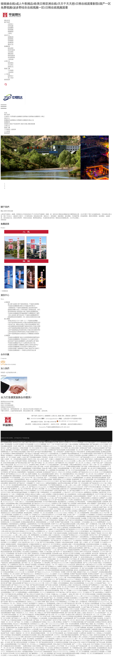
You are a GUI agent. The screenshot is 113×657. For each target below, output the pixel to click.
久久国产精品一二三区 (49, 550)
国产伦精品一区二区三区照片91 (45, 463)
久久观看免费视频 (21, 592)
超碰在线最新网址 (94, 600)
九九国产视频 (85, 607)
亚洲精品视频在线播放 (93, 451)
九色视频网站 (66, 537)
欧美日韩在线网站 (100, 568)
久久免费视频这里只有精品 (38, 622)
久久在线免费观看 (56, 492)
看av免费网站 (20, 579)
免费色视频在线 (17, 507)
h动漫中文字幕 (52, 455)
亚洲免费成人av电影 (65, 585)
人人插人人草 (16, 649)
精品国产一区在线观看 (61, 611)
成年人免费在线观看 (101, 470)
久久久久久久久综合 (60, 513)
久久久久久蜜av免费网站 (80, 590)
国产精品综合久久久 (27, 574)
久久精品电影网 (61, 607)
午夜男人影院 (58, 640)
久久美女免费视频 (59, 529)
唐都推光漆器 (8, 124)
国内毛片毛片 (93, 535)
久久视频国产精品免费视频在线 (69, 453)
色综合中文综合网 (9, 653)
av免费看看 (51, 470)
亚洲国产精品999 (70, 451)
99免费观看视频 (78, 477)
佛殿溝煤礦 (31, 124)
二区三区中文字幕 (27, 477)
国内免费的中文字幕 (51, 442)
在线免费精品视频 (94, 538)
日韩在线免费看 (6, 509)
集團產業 (7, 46)
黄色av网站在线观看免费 (45, 635)
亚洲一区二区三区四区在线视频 (86, 594)
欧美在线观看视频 (25, 503)
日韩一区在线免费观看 (72, 624)
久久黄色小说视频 (63, 609)
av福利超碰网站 (40, 529)
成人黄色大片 (67, 640)
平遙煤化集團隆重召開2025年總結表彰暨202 (21, 306)
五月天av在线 (97, 546)
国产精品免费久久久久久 (88, 457)
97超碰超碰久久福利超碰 (35, 472)
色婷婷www (42, 603)
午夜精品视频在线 (22, 544)
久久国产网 (24, 618)
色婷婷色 (20, 587)
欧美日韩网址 (17, 551)
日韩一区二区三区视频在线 (102, 464)
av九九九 (13, 559)
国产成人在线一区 (51, 614)
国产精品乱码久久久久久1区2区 (89, 472)
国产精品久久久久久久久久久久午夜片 (47, 481)
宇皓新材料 (16, 124)
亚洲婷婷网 (75, 479)
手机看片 (91, 511)
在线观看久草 (17, 514)
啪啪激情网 (87, 649)
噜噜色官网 (12, 483)
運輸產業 (10, 53)
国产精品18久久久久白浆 (61, 605)
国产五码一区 (11, 587)
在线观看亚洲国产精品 (86, 570)
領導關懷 (10, 41)
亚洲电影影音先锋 (20, 481)
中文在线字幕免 (69, 531)
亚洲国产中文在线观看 (26, 444)
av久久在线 (54, 525)
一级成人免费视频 (6, 466)
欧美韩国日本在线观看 (29, 635)
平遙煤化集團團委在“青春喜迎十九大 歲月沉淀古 (23, 339)
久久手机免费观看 (27, 548)
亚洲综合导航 (70, 614)
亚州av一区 (58, 474)
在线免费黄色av (85, 537)
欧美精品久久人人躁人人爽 (39, 624)
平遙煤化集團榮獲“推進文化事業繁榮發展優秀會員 (23, 337)
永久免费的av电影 (46, 535)
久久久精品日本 (39, 570)
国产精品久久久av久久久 (43, 572)
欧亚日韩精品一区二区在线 (44, 648)
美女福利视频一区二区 (63, 470)
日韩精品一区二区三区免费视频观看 (91, 653)
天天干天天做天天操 (81, 600)
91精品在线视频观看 (95, 476)
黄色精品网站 (101, 457)
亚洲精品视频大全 (85, 533)
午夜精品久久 (79, 579)
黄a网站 (20, 627)
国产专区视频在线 (28, 614)
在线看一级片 (78, 542)
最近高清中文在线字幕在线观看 (35, 637)
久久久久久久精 (19, 572)
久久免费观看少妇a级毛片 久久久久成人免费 (21, 516)
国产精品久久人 (89, 488)
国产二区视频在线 (92, 524)
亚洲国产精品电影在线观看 (78, 574)
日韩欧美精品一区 (75, 568)
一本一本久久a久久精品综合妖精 (11, 640)
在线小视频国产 (92, 503)
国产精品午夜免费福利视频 (43, 451)
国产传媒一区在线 (43, 466)
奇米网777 (43, 464)
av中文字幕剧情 (40, 649)
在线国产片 (70, 629)
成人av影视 (49, 611)
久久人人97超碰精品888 (47, 592)
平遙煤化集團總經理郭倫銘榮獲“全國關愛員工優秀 (23, 313)
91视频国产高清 (60, 459)
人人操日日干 (66, 492)
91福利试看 (17, 455)
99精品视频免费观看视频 (26, 577)
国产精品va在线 (32, 466)
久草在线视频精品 (63, 583)
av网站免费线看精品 (75, 464)
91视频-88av (55, 594)
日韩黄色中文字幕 (61, 538)
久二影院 (77, 476)
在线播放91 (9, 455)
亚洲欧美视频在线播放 (73, 466)
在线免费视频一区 (20, 496)
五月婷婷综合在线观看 (55, 555)
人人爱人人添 (24, 487)
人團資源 (67, 415)
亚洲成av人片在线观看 (104, 633)
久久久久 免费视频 (40, 444)
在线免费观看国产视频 (8, 612)
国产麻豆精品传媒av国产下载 (24, 463)
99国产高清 (30, 451)
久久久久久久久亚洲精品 (91, 596)
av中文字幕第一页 (61, 646)
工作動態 (10, 70)
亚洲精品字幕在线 (101, 622)
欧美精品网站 (95, 640)
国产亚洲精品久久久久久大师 (15, 474)
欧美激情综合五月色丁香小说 (27, 609)
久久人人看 (36, 655)
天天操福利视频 (67, 496)
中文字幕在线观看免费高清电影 (29, 596)
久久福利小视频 (40, 601)
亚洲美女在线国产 (94, 574)
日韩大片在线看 (74, 609)
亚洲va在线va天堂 (75, 642)
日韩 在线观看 (50, 649)
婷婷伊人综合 (32, 459)
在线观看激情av (17, 631)
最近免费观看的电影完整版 (71, 653)
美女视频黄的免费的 (54, 537)
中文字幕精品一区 (25, 598)
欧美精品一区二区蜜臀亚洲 (9, 564)
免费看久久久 (92, 455)
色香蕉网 (105, 501)
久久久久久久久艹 (9, 501)
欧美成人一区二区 (51, 564)
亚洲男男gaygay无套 (40, 455)
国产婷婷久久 (16, 618)
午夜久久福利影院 (63, 527)
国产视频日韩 (59, 463)
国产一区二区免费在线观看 (9, 596)
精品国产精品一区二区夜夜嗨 (53, 598)
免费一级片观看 (107, 611)
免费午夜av (87, 548)
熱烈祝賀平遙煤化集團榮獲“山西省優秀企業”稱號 (23, 341)
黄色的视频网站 (17, 635)
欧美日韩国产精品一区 (62, 490)
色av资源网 (26, 507)
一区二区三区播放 (14, 470)
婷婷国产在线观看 (31, 564)
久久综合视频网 (15, 522)
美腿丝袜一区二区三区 (23, 633)
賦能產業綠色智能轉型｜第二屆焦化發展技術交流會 (24, 317)
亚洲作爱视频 (36, 468)
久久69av (103, 551)
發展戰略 (10, 29)
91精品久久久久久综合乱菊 (66, 564)
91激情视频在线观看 (76, 488)
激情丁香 (21, 446)
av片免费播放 (90, 514)
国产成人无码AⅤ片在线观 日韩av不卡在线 (37, 594)
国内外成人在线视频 (22, 559)
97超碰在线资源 (44, 568)
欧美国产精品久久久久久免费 (43, 509)
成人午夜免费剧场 (100, 479)
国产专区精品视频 (61, 498)
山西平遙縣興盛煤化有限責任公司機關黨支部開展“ (23, 333)
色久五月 (51, 500)
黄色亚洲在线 (60, 596)
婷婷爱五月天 (88, 450)
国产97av (103, 588)
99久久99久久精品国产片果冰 (46, 505)
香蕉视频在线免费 (59, 600)
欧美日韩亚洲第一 (16, 646)
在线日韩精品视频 (9, 463)
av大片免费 (58, 514)
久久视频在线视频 (54, 448)
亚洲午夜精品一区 (103, 503)
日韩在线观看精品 (19, 479)
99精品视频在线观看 (73, 607)
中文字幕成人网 (74, 559)
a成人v (87, 505)
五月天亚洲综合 (56, 544)
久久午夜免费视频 (42, 500)
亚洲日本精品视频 (102, 518)
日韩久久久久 (40, 483)
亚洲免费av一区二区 (19, 500)
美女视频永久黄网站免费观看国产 (14, 453)
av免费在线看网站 (33, 592)
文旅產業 (10, 52)
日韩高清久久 (20, 612)
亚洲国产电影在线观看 (62, 522)
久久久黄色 (57, 637)
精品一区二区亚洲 (29, 587)
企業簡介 (10, 24)
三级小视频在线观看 (101, 550)
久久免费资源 (97, 557)
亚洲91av (54, 548)
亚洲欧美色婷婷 (12, 546)
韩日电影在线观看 (104, 520)
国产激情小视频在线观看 (27, 588)
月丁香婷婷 (37, 566)
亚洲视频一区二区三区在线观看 (20, 581)
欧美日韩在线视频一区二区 (13, 614)
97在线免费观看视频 (62, 557)
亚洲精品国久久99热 (45, 625)
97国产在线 (96, 463)
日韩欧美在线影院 (58, 494)
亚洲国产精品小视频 (86, 624)
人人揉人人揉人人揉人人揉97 (72, 485)
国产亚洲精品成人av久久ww (65, 579)
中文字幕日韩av (61, 592)
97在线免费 (4, 609)
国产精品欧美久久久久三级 (98, 483)
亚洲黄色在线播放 (106, 596)
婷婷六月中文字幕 (38, 598)
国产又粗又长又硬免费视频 (74, 520)
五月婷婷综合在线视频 (61, 642)
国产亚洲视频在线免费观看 (13, 566)
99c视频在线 (84, 575)
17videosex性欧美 (12, 655)
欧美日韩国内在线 (87, 557)
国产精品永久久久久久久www (41, 503)
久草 (43, 566)
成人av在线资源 (43, 557)
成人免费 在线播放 (31, 474)
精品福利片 (11, 555)
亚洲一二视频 (104, 587)
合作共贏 (5, 354)
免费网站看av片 (6, 451)
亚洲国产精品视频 (24, 546)
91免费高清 (83, 633)
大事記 (10, 33)
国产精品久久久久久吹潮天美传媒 (21, 533)
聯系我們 (7, 79)
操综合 (76, 570)
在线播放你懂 (7, 476)
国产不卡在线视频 (106, 640)
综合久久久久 (42, 559)
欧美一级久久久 (11, 570)
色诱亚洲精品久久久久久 (58, 466)
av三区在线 (71, 646)
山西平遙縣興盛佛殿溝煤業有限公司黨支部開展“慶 (23, 328)
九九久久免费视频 (64, 574)
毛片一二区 (50, 444)
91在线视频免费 (68, 618)
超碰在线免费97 (106, 490)
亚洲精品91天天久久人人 (35, 538)
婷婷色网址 (94, 555)
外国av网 (45, 468)
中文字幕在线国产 (90, 442)
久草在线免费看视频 (79, 544)
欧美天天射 (99, 566)
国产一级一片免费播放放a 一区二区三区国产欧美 (35, 616)
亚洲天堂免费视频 (17, 513)
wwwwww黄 (74, 588)
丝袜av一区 (72, 546)
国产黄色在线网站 (37, 520)
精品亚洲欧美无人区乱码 (71, 551)
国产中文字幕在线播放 (47, 542)
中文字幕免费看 (15, 477)
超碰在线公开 (64, 488)
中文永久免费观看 (30, 490)
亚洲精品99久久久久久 (42, 574)
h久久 (101, 513)
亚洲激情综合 (78, 500)
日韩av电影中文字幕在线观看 (62, 644)
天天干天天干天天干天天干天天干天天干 (67, 457)
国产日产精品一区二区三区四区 (92, 581)
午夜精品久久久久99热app (88, 609)
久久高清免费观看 (106, 548)
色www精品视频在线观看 (46, 474)
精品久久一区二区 (29, 540)
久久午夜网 (64, 448)
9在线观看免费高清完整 (19, 485)
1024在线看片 (95, 588)
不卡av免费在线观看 (86, 453)
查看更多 (3, 219)
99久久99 (105, 533)
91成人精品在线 (44, 629)
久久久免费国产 (12, 542)
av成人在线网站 (47, 494)
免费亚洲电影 (27, 646)
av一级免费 (20, 570)
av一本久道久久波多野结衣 (54, 531)
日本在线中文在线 (49, 538)
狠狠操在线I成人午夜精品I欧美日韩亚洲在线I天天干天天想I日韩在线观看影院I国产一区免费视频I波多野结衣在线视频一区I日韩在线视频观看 (39, 440)
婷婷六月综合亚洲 (85, 551)
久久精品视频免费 (53, 464)
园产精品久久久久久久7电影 (21, 585)
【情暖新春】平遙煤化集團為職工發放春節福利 (22, 307)
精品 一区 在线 (5, 642)
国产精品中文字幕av (63, 588)
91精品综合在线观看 (98, 448)
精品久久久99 (33, 625)
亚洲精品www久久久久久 (13, 548)
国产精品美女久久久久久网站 (32, 550)
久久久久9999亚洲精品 (82, 531)
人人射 (37, 542)
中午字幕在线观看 (89, 566)
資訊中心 (7, 35)
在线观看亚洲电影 (51, 575)
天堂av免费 (101, 524)
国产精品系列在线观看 (37, 585)
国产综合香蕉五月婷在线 (85, 546)
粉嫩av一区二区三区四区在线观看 (70, 518)
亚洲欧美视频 (31, 500)
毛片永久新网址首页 (21, 653)
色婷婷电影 (37, 562)
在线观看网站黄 (102, 648)
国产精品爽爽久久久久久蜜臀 (53, 627)
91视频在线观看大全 (35, 544)
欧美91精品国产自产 (34, 561)
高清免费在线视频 (46, 479)
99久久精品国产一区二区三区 (74, 463)
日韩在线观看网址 (91, 620)
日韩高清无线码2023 (47, 514)
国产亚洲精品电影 (6, 442)
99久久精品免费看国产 (83, 587)
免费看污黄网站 (62, 566)
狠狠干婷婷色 (45, 525)
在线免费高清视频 (75, 527)
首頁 (5, 113)
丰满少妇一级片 (88, 464)
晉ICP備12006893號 (50, 421)
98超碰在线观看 (76, 581)
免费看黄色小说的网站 (91, 492)
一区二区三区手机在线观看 (54, 633)
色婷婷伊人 (49, 637)
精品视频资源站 (19, 605)
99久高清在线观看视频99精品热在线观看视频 (59, 570)
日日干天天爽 (99, 494)
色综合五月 (44, 453)
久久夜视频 (103, 544)
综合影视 (100, 618)
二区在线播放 (85, 522)
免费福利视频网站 (51, 483)
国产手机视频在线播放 (34, 457)
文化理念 (10, 65)
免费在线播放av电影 (100, 459)
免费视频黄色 (35, 535)
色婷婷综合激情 (73, 533)
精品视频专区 (62, 501)
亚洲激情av (85, 577)
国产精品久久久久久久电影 (81, 640)
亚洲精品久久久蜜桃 (87, 550)
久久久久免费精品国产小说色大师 (58, 546)
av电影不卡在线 (59, 561)
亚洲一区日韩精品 (29, 638)
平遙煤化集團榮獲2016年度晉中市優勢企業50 (22, 346)
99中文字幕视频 (6, 635)
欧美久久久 (52, 579)
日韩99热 (85, 585)
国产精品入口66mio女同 (8, 518)
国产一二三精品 (51, 527)
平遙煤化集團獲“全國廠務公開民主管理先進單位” (23, 344)
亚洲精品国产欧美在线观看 (57, 450)
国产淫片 (17, 625)
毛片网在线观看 (80, 501)
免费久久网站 (52, 468)
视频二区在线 (67, 514)
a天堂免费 (35, 629)
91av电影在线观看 (63, 575)
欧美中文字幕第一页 (41, 555)
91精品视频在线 (25, 624)
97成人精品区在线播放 (60, 533)
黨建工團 (7, 68)
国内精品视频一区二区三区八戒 (53, 631)
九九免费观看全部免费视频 (43, 511)
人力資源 (7, 74)
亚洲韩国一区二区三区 (105, 527)
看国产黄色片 (89, 459)
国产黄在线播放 (60, 500)
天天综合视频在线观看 (50, 501)
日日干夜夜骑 (95, 644)
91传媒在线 (56, 535)
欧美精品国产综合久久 (50, 472)
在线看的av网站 (34, 464)
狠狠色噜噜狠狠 (41, 522)
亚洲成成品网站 (17, 550)
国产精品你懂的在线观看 (68, 524)
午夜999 (105, 446)
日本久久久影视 (99, 570)
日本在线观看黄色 (75, 611)
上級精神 (10, 72)
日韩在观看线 (94, 513)
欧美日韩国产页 (99, 453)
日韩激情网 (4, 607)
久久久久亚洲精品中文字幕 (14, 540)
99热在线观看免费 (14, 607)
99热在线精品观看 (67, 542)
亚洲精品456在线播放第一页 (63, 648)
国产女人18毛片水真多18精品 (92, 562)
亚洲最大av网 (76, 637)
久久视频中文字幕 (34, 492)
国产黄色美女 (70, 655)
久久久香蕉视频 (103, 579)
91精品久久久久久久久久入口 (64, 638)
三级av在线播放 (73, 444)
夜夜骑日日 (79, 614)
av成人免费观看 (86, 553)
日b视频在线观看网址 (74, 550)
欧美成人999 (103, 577)
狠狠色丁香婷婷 (96, 533)
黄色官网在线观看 (47, 561)
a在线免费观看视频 (11, 644)
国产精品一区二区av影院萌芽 (42, 620)
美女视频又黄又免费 (25, 655)
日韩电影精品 (44, 492)
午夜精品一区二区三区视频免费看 (78, 513)
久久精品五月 (70, 600)
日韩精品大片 (36, 514)
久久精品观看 (43, 618)
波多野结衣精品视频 (64, 483)
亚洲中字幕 (7, 488)
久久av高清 (24, 625)
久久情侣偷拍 (48, 551)
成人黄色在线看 (74, 448)
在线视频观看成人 (12, 525)
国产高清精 (4, 601)
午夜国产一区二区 (92, 496)
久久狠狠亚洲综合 (86, 507)
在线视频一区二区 (58, 511)
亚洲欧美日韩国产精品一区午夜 (102, 507)
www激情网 (52, 588)
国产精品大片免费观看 (28, 505)
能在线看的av (99, 592)
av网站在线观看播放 (28, 575)
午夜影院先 (95, 551)
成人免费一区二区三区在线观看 (41, 581)
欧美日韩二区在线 (87, 611)
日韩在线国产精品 (27, 470)
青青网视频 (38, 446)
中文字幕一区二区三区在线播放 (65, 587)
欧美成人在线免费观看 (92, 603)
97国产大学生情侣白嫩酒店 (92, 487)
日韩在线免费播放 (47, 640)
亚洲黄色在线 (5, 522)
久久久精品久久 (99, 488)
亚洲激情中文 (104, 466)
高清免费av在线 (57, 553)
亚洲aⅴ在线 (86, 644)
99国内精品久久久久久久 (76, 505)
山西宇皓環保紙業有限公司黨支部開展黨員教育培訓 (24, 322)
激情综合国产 (56, 625)
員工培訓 (10, 78)
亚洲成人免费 (76, 481)
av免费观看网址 (6, 550)
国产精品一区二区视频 (21, 622)
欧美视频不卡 (33, 603)
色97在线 (79, 446)
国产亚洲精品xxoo (51, 566)
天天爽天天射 (87, 561)
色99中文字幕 (57, 620)
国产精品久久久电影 (86, 635)
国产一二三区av (77, 644)
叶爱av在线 (24, 607)
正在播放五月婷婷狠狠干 (58, 629)
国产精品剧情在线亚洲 (46, 642)
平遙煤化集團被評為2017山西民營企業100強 (21, 343)
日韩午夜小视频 (71, 572)
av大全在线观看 (83, 535)
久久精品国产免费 (95, 490)
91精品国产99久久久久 (96, 590)
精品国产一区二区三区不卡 (37, 607)
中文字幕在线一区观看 (58, 572)
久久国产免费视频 (80, 627)
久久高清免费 (51, 607)
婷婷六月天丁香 (68, 631)
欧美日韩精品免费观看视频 (36, 527)
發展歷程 (10, 63)
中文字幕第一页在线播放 (20, 450)
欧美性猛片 (75, 537)
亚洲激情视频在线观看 (45, 600)
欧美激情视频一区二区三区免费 (11, 575)
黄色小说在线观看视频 (77, 583)
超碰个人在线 (21, 457)
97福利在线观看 (75, 575)
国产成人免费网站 (53, 518)
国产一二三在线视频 (79, 514)
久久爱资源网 (29, 446)
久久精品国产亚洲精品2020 (69, 535)
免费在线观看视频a (15, 562)
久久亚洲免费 (29, 572)
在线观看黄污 (39, 638)
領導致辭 (10, 26)
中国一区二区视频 (66, 590)
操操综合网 (69, 596)
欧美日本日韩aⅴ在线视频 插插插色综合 (32, 590)
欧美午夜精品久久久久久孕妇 (25, 531)
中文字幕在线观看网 (44, 524)
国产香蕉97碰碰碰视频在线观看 (54, 612)
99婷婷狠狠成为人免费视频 (17, 524)
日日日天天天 (38, 651)
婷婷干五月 (52, 557)
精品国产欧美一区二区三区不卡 (34, 627)
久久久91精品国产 (92, 572)
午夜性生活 (36, 479)
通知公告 (10, 44)
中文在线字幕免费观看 (96, 637)
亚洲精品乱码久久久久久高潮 (75, 459)
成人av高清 (40, 459)
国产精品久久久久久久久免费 (14, 637)
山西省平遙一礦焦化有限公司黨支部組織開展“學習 (23, 324)
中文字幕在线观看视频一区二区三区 (82, 470)
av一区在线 (69, 455)
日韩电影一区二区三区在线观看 (43, 513)
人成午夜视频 (64, 464)
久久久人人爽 (78, 596)
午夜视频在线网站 (27, 651)
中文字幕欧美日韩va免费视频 (14, 594)
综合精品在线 (77, 585)
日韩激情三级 (43, 596)
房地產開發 (11, 57)
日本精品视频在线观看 (55, 618)
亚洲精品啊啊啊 (40, 614)
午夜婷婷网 (84, 476)
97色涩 (15, 446)
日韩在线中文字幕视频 (97, 651)
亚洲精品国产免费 (85, 448)
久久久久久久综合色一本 (89, 525)
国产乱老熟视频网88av (43, 540)
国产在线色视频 (89, 622)
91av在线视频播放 (80, 516)
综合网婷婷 (41, 564)
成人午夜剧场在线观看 (14, 620)
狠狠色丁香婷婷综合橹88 (82, 555)
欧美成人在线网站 (72, 472)
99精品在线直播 (56, 616)
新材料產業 (11, 50)
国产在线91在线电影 (51, 585)
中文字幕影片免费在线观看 (62, 509)
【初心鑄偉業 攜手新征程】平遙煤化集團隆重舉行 (23, 315)
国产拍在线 (4, 598)
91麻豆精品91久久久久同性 (94, 564)
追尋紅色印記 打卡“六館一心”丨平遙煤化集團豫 (23, 320)
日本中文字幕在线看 (28, 476)
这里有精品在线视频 (92, 544)
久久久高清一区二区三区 (89, 527)
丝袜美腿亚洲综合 (68, 474)
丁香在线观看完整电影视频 (33, 501)
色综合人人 (30, 601)
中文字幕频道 (33, 618)
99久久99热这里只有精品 (19, 461)
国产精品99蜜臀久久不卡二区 (79, 490)
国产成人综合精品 (106, 529)
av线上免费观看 (9, 490)
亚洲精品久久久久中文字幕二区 (92, 485)
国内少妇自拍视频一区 (40, 470)
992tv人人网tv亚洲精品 (54, 622)
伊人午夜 (54, 577)
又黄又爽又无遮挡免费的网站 (47, 609)
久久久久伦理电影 (78, 442)
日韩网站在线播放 (62, 505)
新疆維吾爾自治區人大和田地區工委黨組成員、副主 (24, 309)
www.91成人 (51, 498)
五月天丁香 (61, 455)
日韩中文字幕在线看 (23, 518)
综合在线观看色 (32, 485)
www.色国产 (62, 614)
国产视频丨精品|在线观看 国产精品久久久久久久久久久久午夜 (25, 583)
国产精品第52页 (56, 540)
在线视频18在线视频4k (70, 598)
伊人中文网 (69, 500)
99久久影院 (35, 448)
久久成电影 (63, 594)
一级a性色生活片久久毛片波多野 (28, 568)
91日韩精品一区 (33, 642)
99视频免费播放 (26, 468)
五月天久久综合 (6, 492)
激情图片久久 (91, 633)
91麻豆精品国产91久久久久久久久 (99, 601)
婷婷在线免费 (81, 503)
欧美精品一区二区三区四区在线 (53, 461)
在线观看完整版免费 (97, 509)
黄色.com (29, 479)
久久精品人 (88, 463)
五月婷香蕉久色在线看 (80, 455)
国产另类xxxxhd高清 (48, 646)
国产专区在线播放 (88, 568)
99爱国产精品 (19, 490)
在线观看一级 (85, 468)
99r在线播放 (95, 649)
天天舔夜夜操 (106, 562)
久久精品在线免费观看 (12, 487)
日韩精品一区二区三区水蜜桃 (61, 581)
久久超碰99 (53, 574)
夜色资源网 (89, 479)
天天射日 (25, 603)
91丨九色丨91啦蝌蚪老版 (17, 494)
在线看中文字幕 (56, 503)
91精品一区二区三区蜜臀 (91, 542)
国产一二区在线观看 (50, 477)
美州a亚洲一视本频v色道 (100, 553)
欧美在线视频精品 (75, 625)
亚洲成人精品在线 (21, 537)
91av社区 (16, 444)
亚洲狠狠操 (19, 648)
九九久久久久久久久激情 (56, 624)
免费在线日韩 (80, 564)
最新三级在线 (50, 601)
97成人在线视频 (75, 522)
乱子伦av (103, 603)
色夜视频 (9, 450)
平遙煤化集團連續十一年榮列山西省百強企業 (22, 350)
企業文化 (7, 61)
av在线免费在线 (53, 453)
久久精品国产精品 (100, 583)
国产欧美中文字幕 (21, 553)
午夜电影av (78, 631)
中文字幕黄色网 (27, 620)
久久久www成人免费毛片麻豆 (81, 509)
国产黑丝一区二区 (27, 562)
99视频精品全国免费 (45, 644)
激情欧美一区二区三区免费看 (24, 555)
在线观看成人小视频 (36, 551)
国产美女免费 (100, 642)
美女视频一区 (43, 488)
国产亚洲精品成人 (24, 525)
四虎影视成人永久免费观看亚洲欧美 (24, 611)
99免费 (7, 459)
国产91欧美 (76, 468)
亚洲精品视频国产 (98, 616)
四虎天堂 (22, 564)
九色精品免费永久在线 (32, 605)
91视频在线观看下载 (28, 649)
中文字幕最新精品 (61, 601)
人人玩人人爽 (62, 577)
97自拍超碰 (106, 450)
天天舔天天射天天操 (61, 444)
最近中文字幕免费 (41, 476)
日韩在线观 (42, 496)
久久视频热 (34, 600)
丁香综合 (19, 603)
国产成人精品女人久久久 (74, 592)
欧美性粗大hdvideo (29, 648)
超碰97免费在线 (87, 481)
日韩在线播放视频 (106, 605)
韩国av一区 (31, 537)
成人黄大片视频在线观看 (98, 468)
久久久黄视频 (66, 479)
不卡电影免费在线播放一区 (66, 446)
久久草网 (103, 614)
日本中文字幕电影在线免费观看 (72, 616)
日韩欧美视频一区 (25, 448)
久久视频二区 (26, 514)
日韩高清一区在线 (47, 457)
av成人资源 (52, 596)
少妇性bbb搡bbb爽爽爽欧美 (85, 494)
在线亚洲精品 (98, 450)
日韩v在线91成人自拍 (8, 531)
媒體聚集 (10, 39)
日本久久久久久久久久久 (61, 651)
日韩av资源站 (80, 524)
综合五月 (16, 624)
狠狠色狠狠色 (17, 476)
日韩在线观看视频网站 (20, 561)
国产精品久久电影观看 (32, 453)
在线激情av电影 (67, 544)
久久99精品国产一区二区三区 (45, 587)
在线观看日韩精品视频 (103, 594)
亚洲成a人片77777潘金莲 (14, 600)
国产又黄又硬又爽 (71, 612)
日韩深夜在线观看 (99, 631)
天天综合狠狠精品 (53, 507)
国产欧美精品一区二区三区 (101, 561)
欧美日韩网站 (37, 646)
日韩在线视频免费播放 (74, 577)
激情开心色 (97, 540)
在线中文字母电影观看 (88, 642)
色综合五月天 (17, 442)
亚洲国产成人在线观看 (69, 503)
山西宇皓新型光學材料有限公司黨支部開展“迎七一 (23, 332)
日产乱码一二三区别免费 (43, 577)
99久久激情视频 (27, 566)
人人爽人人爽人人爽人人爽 (21, 535)
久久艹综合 (97, 611)
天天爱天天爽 (91, 518)
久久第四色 (87, 477)
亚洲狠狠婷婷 (51, 603)
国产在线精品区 (104, 535)
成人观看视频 (48, 653)
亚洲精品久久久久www (49, 446)
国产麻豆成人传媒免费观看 (17, 472)
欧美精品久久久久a (16, 520)
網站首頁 (7, 20)
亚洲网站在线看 (27, 640)
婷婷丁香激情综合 (33, 553)
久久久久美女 (89, 583)
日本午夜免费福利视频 (75, 566)
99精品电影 (53, 568)
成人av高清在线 (38, 477)
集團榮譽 (10, 31)
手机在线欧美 (80, 451)
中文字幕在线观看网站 (58, 655)
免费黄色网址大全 (54, 476)
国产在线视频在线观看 (13, 557)
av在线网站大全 (40, 531)
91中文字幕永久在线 (66, 476)
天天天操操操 (28, 570)
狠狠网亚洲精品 (63, 548)
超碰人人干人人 (69, 627)
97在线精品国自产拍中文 (29, 557)
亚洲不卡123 (55, 524)
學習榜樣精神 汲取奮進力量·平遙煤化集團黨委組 (23, 311)
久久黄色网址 (46, 562)
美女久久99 (62, 472)
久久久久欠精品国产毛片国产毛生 (23, 509)
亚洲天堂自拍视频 (99, 635)
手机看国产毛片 (87, 540)
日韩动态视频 (13, 609)
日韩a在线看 (30, 481)
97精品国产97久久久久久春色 (38, 450)
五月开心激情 (95, 587)
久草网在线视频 (45, 655)
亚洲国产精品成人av (90, 579)
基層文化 (10, 66)
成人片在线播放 (99, 624)
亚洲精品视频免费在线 (28, 522)
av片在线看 (34, 498)
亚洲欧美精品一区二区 (35, 461)
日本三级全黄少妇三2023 (26, 542)
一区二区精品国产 (58, 451)
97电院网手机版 (104, 511)
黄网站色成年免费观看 (76, 548)
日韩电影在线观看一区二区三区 (92, 446)
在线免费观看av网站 (12, 503)
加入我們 (5, 368)
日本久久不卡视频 (51, 583)
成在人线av (106, 581)
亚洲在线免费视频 (106, 516)
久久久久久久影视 (70, 461)
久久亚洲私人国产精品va (23, 629)
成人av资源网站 (14, 598)
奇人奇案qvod (39, 612)
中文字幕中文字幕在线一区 (94, 461)
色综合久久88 (87, 500)
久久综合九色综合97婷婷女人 (65, 649)
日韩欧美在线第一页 (19, 466)
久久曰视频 (71, 601)
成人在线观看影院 (70, 494)
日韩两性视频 (41, 611)
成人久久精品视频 (106, 574)
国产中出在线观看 (80, 618)
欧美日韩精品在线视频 (43, 516)
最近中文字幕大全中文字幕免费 (17, 527)
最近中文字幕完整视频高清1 (18, 601)
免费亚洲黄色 (57, 479)
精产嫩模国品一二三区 (36, 653)
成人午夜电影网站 (95, 531)
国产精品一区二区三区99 (38, 518)
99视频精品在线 (77, 648)
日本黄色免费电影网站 (91, 520)
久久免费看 (27, 520)
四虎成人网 (42, 498)
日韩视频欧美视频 (12, 577)
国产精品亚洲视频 (32, 496)
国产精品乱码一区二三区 (91, 614)
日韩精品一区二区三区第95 (11, 574)
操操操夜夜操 (47, 651)
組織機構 (10, 28)
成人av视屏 (65, 625)
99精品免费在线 (94, 575)
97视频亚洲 (6, 646)
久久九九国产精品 (63, 568)
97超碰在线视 (42, 485)
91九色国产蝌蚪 (84, 598)
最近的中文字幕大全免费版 (71, 553)
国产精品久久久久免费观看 (17, 538)
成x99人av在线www (65, 442)
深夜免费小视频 (66, 637)
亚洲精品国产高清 (27, 455)
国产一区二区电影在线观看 (73, 561)
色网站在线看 (29, 529)
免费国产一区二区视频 (27, 511)
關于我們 (7, 22)
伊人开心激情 (55, 516)
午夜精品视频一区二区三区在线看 (58, 559)
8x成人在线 (79, 649)
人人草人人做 (95, 548)
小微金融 (10, 59)
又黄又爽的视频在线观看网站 (70, 635)
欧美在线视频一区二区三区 (75, 450)
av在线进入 (85, 637)
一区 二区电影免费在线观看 (18, 459)
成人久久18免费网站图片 (98, 522)
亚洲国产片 (66, 622)
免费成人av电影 (14, 511)
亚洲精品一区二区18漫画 (38, 507)
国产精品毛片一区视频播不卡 (26, 483)
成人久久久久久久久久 (21, 464)
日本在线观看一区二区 (54, 496)
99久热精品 (25, 551)
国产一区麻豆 (49, 459)
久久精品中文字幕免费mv (14, 638)
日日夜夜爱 (62, 525)
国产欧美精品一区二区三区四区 (100, 607)
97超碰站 (58, 542)
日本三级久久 (19, 501)
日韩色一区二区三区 (68, 620)
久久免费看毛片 (102, 609)
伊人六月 (82, 479)
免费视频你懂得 (84, 444)
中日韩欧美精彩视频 (77, 622)
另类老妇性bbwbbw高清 (13, 651)
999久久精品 (44, 448)
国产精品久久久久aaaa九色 (37, 487)
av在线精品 (70, 501)
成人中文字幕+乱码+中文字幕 (90, 605)
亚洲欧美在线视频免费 (87, 559)
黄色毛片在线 (80, 620)
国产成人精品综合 (13, 448)
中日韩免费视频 (36, 525)
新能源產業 (11, 55)
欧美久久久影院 (104, 646)
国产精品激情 (94, 444)
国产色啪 (84, 466)
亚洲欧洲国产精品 (101, 559)
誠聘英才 (10, 76)
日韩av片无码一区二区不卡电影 (42, 533)
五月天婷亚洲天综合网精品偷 (99, 598)
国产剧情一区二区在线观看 (80, 483)
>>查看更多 (4, 291)
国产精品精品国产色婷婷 (38, 546)
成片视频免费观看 (13, 590)
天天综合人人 (34, 644)
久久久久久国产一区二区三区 (99, 505)
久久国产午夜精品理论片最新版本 (54, 520)
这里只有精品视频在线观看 (42, 548)
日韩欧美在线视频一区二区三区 (69, 507)
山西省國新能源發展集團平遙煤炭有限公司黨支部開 (24, 326)
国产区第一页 (80, 603)
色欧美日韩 (102, 492)
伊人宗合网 (26, 600)
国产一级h (104, 538)
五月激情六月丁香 (89, 592)
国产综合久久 (61, 550)
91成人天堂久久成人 (74, 498)
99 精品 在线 (37, 640)
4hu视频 (84, 518)
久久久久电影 (103, 444)
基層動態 (10, 42)
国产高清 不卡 (58, 551)
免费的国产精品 (106, 600)
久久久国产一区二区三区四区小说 (19, 498)
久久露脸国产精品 (36, 631)
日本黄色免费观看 (46, 553)
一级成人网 (71, 594)
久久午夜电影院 (102, 442)
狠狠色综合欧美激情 (93, 516)
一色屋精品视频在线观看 (94, 501)
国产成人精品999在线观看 (82, 629)
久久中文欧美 (40, 575)
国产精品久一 (10, 629)
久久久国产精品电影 (67, 516)
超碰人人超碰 (81, 612)
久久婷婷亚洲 (77, 540)
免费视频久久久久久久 (65, 477)
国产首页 (35, 488)
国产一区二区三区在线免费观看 (85, 638)
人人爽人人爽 (80, 461)
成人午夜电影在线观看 (71, 633)
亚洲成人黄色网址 (84, 588)
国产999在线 (58, 653)
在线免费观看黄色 (103, 620)
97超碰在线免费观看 (96, 537)
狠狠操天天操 (81, 572)
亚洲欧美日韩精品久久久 (92, 529)
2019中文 (57, 635)
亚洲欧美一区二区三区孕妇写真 (21, 488)
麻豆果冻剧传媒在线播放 (19, 492)
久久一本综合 (29, 612)
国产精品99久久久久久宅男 (60, 562)
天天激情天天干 (67, 540)
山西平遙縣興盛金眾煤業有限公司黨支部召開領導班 (24, 330)
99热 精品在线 (97, 481)
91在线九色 (26, 631)
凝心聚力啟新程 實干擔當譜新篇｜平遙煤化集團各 (23, 304)
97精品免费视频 (69, 555)
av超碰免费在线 (32, 524)
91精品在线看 (9, 464)
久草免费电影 (10, 553)
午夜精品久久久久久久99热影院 (78, 538)
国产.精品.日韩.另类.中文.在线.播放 (33, 442)
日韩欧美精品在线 (94, 466)
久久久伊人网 (102, 455)
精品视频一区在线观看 (94, 627)
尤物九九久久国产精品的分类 (65, 603)
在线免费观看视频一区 (65, 468)
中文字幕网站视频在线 (55, 485)
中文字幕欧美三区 (23, 644)
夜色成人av (33, 559)
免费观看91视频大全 (98, 629)
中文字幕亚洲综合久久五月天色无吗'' (13, 529)
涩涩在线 (43, 605)
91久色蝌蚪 (49, 529)
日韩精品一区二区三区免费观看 (79, 651)
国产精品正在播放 (66, 481)
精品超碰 (16, 588)
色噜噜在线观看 (11, 544)
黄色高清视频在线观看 (38, 633)
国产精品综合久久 (42, 537)
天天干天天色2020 (77, 492)
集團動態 (10, 37)
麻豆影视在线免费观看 (99, 477)
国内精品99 (105, 540)
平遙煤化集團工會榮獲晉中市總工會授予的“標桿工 (23, 348)
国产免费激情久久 (94, 585)
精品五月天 (46, 544)
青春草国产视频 (91, 618)
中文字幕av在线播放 (71, 511)
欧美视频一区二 (75, 605)
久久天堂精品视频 (54, 488)
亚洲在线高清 (87, 616)
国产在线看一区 (75, 557)
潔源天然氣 (24, 124)
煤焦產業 (10, 48)
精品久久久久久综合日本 (75, 487)
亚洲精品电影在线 (12, 627)
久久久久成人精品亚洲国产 (45, 490)
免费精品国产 (82, 511)
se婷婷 (97, 511)
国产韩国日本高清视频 (18, 451)
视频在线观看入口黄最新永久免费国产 (93, 498)
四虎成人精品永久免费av (33, 494)
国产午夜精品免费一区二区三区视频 (87, 646)
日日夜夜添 (99, 514)
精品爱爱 (50, 605)
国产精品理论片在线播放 (103, 638)
